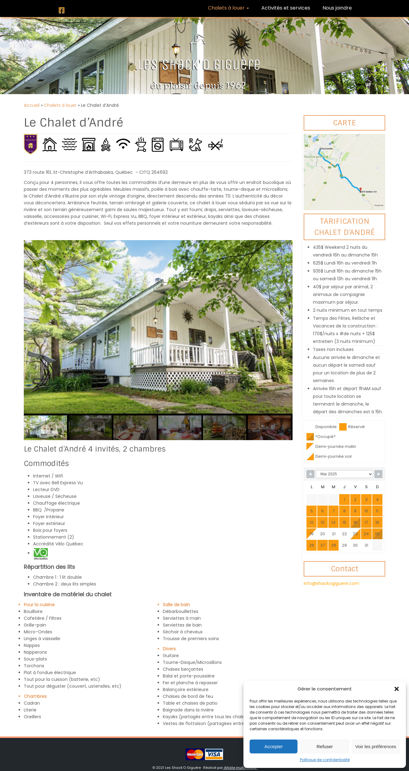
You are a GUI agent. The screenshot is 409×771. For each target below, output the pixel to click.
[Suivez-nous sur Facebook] (64, 10)
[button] (397, 689)
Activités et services (285, 7)
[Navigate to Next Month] (378, 474)
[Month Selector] (344, 474)
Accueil (32, 105)
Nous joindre (337, 7)
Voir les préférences (375, 746)
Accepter (273, 746)
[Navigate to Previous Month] (310, 474)
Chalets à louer (228, 7)
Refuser (325, 746)
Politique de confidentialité (325, 759)
